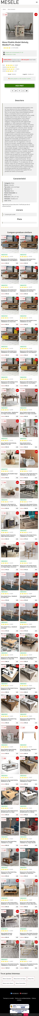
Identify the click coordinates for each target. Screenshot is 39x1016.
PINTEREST (24, 993)
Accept (26, 1014)
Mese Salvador (11, 9)
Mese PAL (31, 979)
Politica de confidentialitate (23, 998)
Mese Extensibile (20, 983)
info (17, 263)
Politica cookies (17, 1014)
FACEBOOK (15, 993)
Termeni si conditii (8, 998)
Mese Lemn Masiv (8, 983)
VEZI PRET (19, 85)
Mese (4, 9)
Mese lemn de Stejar (20, 979)
